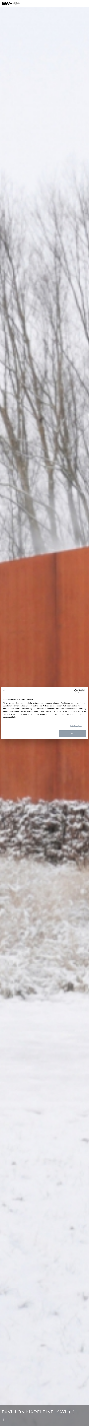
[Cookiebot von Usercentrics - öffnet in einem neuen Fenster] (76, 691)
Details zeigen (76, 726)
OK (72, 733)
